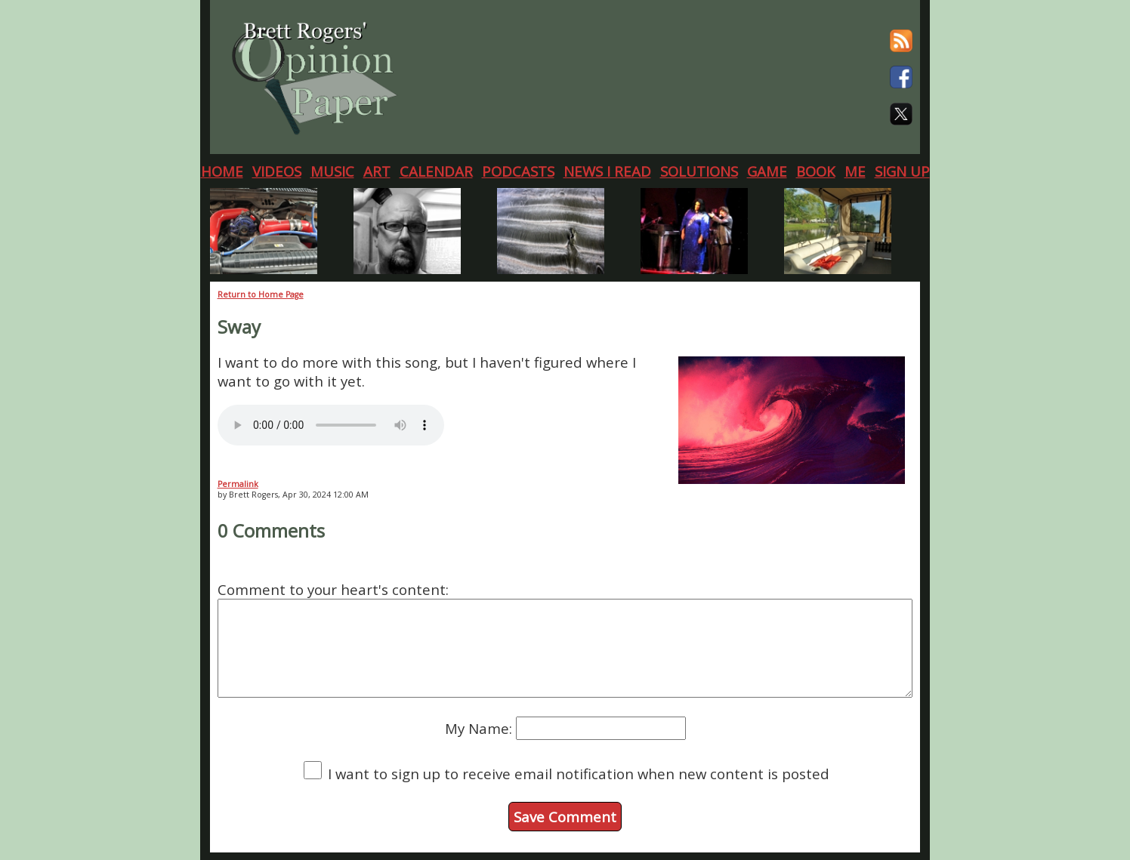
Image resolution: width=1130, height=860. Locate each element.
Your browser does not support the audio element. (331, 425)
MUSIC (332, 171)
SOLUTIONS (699, 171)
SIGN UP (902, 171)
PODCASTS (518, 171)
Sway (239, 326)
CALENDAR (436, 171)
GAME (767, 171)
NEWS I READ (607, 171)
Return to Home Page (261, 294)
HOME (222, 171)
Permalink (238, 484)
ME (855, 171)
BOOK (815, 171)
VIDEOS (276, 171)
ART (377, 171)
